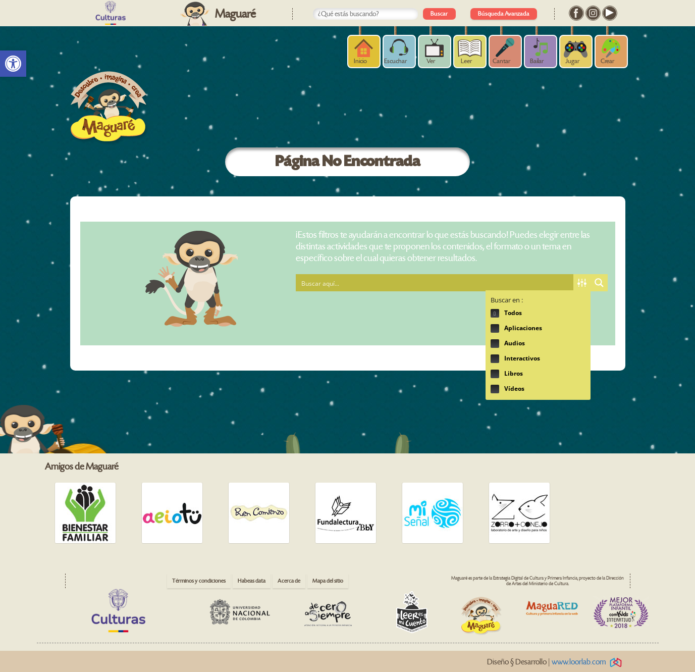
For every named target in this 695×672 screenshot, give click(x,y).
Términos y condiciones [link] (199, 581)
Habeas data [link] (251, 581)
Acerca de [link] (289, 581)
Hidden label (495, 313)
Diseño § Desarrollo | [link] (556, 662)
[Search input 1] (435, 283)
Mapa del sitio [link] (327, 581)
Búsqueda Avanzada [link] (503, 14)
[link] (13, 63)
